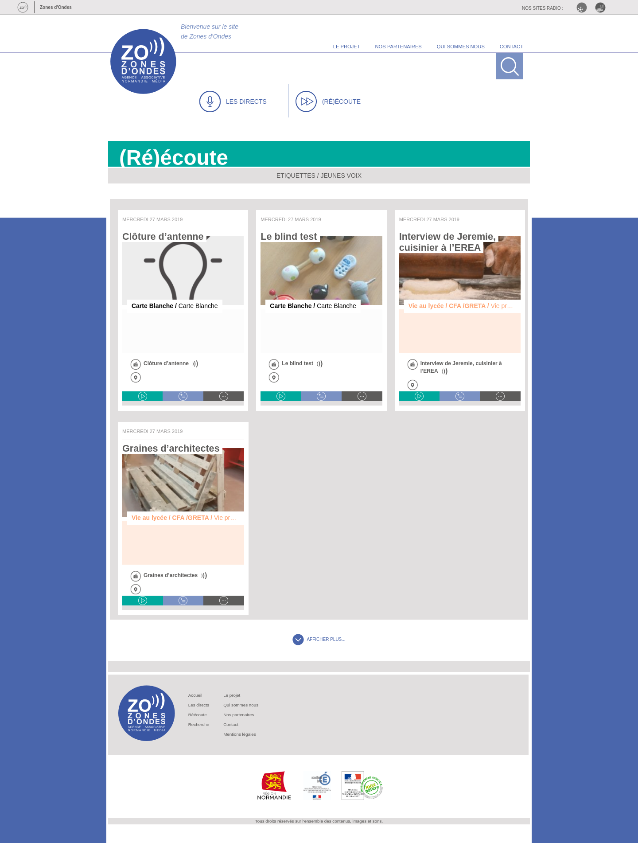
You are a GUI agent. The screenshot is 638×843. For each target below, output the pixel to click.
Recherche (198, 724)
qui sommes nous (461, 46)
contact (511, 46)
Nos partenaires (238, 714)
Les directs (198, 704)
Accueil (195, 695)
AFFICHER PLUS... (318, 639)
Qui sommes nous (240, 704)
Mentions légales (239, 734)
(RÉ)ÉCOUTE (328, 101)
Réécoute (197, 714)
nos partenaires (398, 46)
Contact (230, 724)
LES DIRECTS (233, 101)
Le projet (231, 695)
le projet (346, 46)
